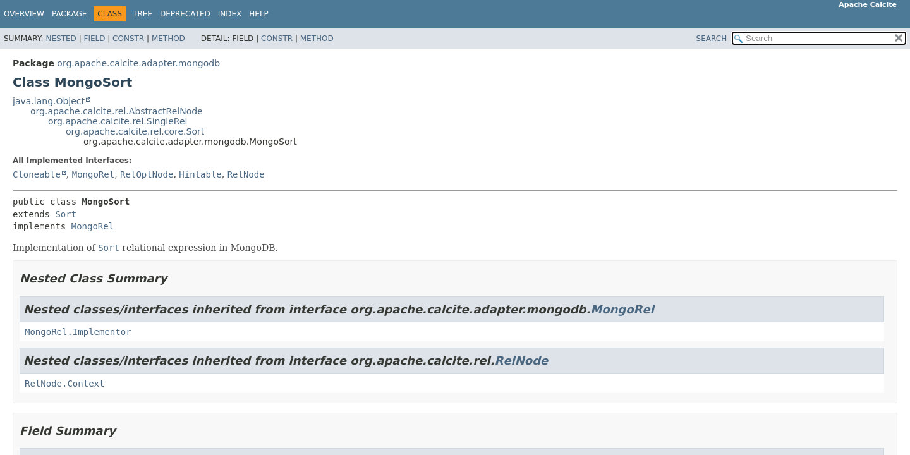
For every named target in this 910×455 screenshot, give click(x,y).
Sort (65, 214)
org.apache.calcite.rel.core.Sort (135, 131)
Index (230, 13)
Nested (61, 38)
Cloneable (37, 174)
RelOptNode (146, 174)
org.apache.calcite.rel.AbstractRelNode (116, 111)
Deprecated (185, 13)
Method (168, 38)
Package (69, 13)
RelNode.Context (64, 384)
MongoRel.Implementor (78, 332)
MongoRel (93, 174)
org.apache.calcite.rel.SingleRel (117, 121)
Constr (128, 38)
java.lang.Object (49, 101)
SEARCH (711, 38)
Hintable (200, 174)
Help (259, 13)
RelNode (246, 174)
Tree (142, 13)
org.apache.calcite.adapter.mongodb (138, 63)
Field (94, 38)
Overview (24, 13)
